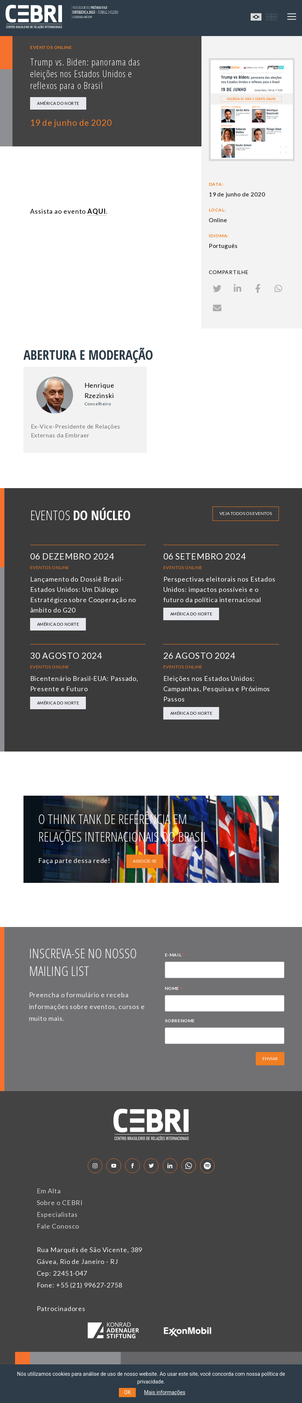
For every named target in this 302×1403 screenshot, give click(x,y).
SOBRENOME (180, 1020)
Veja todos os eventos (245, 513)
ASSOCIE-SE (145, 861)
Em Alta (49, 1191)
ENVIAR (270, 1058)
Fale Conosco (58, 1226)
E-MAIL (175, 956)
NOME (174, 989)
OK (127, 1392)
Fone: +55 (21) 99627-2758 (80, 1285)
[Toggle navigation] (291, 16)
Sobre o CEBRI (60, 1202)
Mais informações (164, 1392)
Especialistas (57, 1214)
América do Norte (58, 103)
